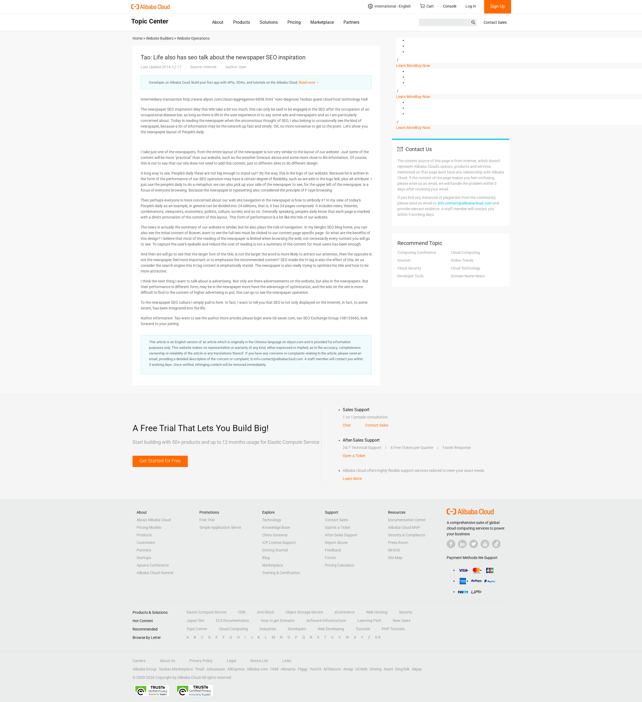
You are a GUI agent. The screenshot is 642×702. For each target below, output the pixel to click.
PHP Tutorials (393, 629)
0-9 (377, 637)
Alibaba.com (257, 669)
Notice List (259, 661)
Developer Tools (410, 276)
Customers (146, 542)
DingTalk (402, 669)
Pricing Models (149, 527)
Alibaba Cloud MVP (404, 527)
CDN (241, 612)
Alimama (288, 669)
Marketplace (322, 22)
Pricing (294, 22)
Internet (404, 260)
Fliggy (303, 669)
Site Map (395, 558)
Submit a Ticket (338, 527)
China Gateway (275, 535)
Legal (231, 661)
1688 (274, 669)
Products (241, 22)
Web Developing (331, 629)
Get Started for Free (160, 461)
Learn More (405, 65)
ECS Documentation (232, 620)
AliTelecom (332, 669)
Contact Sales (495, 22)
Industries (267, 629)
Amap (348, 669)
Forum (330, 558)
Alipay (417, 669)
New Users (402, 620)
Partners (351, 22)
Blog (266, 558)
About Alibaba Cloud (154, 520)
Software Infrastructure (326, 620)
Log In (471, 6)
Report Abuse (336, 542)
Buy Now (422, 65)
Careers (139, 661)
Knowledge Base (276, 527)
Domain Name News (468, 276)
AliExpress (236, 669)
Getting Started (275, 550)
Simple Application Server (220, 527)
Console (449, 6)
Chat (347, 425)
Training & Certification (281, 573)
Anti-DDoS (265, 612)
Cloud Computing (465, 252)
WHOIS (394, 550)
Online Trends (462, 260)
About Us (167, 661)
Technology (271, 520)
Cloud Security (409, 268)
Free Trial (206, 520)
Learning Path (369, 620)
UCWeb (361, 669)
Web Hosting (376, 612)
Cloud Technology (465, 268)
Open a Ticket (354, 456)
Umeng (375, 669)
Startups (144, 558)
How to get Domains (278, 620)
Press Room (398, 542)
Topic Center (196, 629)
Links (286, 661)
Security (405, 612)
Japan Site (195, 620)
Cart (427, 6)
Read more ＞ (309, 82)
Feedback (333, 550)
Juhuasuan (215, 669)
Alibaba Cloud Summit (155, 573)
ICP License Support (279, 542)
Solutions (269, 22)
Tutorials (363, 629)
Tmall (199, 669)
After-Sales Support (341, 535)
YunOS (315, 669)
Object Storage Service (304, 612)
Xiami (388, 669)
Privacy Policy (201, 661)
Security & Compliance (406, 535)
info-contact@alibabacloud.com (465, 203)
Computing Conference (416, 252)
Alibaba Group (145, 669)
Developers (297, 629)
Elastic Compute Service (206, 612)
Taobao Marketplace (176, 669)
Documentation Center (407, 520)
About (217, 22)
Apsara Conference (153, 565)
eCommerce (345, 612)
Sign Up (497, 6)
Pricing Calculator (340, 565)
